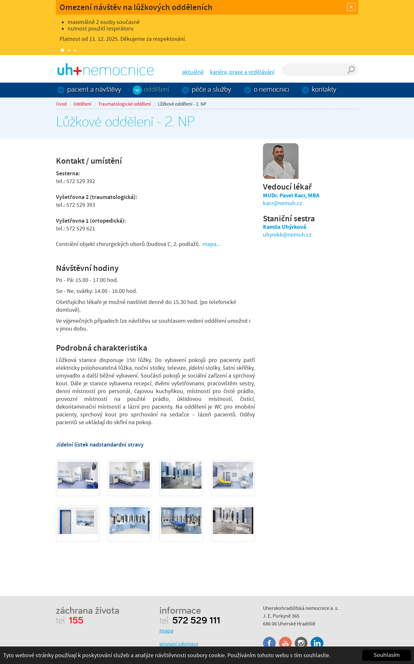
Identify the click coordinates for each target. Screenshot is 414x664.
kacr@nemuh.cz (282, 203)
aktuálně (193, 72)
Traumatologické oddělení (124, 104)
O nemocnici (271, 89)
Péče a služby (211, 89)
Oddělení (156, 89)
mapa (166, 631)
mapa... (211, 244)
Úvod (61, 104)
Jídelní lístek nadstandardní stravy (100, 444)
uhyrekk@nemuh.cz (287, 235)
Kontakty (324, 89)
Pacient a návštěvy (94, 89)
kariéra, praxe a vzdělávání (242, 72)
